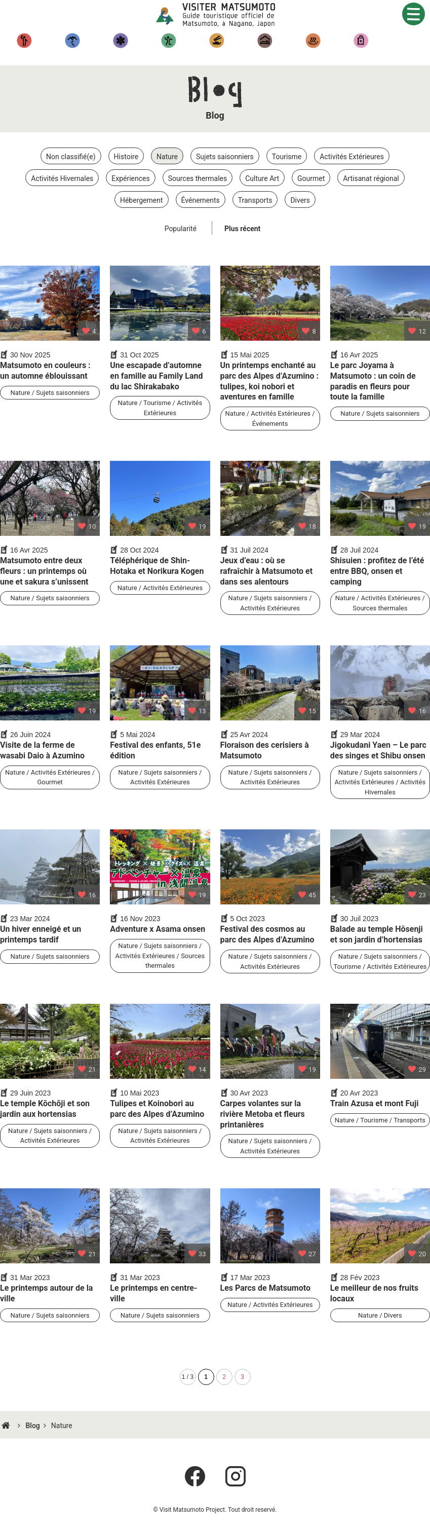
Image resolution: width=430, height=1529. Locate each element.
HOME (7, 1425)
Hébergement (265, 40)
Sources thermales (313, 40)
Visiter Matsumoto (223, 15)
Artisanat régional (361, 40)
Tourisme (24, 40)
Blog (32, 1426)
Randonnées (72, 40)
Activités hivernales (120, 40)
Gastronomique (216, 40)
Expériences (168, 40)
